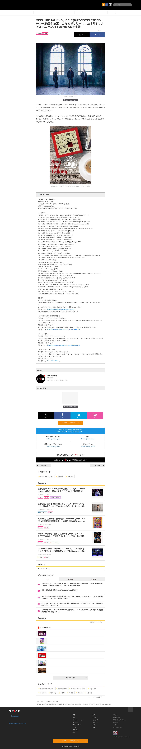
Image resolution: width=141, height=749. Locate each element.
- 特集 (93, 727)
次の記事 (99, 465)
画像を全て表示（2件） (70, 100)
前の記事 (41, 465)
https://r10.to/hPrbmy (53, 361)
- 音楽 (73, 715)
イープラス (40, 701)
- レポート (95, 722)
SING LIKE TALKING (46, 476)
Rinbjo (79, 693)
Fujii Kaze (92, 688)
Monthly (93, 579)
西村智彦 (69, 476)
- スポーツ (74, 729)
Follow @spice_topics (53, 439)
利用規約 (115, 725)
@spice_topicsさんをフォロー (18, 723)
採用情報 (115, 722)
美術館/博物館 (61, 688)
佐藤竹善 (59, 476)
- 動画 (93, 715)
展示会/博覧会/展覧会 (46, 688)
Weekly (70, 579)
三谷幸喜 (42, 693)
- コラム (94, 725)
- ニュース (95, 717)
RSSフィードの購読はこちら (72, 422)
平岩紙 (70, 693)
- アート (74, 727)
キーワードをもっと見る (96, 697)
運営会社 (115, 715)
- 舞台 (73, 717)
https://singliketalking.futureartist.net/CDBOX (60, 309)
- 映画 (73, 732)
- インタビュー (96, 720)
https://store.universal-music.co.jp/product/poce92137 (63, 329)
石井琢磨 (88, 693)
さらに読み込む (76, 677)
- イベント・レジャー (77, 720)
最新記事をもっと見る (96, 622)
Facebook (15, 716)
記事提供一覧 (116, 717)
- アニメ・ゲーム (76, 725)
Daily (47, 579)
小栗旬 (62, 693)
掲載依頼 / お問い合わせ (119, 720)
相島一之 (52, 693)
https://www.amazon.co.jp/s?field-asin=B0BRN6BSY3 (63, 345)
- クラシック (75, 722)
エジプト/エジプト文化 (77, 688)
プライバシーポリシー (119, 727)
